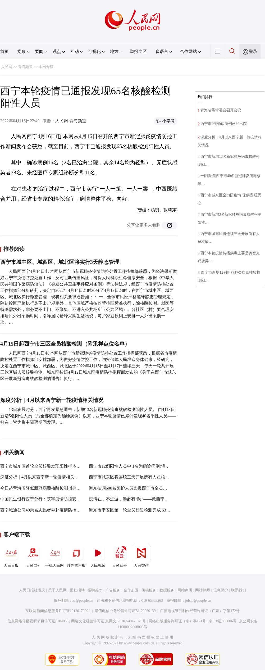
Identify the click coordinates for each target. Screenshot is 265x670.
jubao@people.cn (198, 601)
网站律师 (202, 590)
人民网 (6, 67)
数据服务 (166, 590)
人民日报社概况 (32, 590)
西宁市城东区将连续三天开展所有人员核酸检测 (133, 477)
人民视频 (98, 556)
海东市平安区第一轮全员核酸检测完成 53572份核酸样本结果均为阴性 (154, 510)
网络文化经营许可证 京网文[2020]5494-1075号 (108, 621)
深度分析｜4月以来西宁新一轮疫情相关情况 (51, 400)
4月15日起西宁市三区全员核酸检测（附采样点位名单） (65, 344)
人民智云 (119, 556)
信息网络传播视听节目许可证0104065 (37, 621)
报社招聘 (77, 590)
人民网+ (33, 556)
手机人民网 (54, 556)
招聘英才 (95, 590)
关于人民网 (57, 590)
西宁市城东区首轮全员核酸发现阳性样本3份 (41, 466)
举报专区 (138, 51)
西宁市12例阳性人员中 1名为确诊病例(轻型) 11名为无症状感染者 (149, 466)
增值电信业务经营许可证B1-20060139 (125, 611)
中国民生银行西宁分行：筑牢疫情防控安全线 (42, 499)
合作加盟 (131, 590)
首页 (4, 51)
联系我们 (238, 590)
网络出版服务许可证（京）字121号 (177, 621)
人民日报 (11, 556)
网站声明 (184, 590)
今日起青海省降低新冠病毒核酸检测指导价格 (42, 488)
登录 (253, 51)
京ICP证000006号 (223, 621)
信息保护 (220, 590)
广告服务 (113, 590)
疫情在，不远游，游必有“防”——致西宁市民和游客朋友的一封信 (150, 499)
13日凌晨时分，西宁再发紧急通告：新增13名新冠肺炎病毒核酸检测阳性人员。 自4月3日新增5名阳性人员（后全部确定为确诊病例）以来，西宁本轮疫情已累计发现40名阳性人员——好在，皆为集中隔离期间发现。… (88, 415)
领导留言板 (76, 556)
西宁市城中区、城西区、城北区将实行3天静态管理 (59, 262)
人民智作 (141, 556)
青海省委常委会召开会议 (220, 110)
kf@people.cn (82, 601)
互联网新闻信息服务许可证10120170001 (57, 611)
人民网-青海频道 (70, 121)
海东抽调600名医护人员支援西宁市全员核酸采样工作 (138, 488)
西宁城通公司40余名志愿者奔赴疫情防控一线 (42, 510)
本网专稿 (46, 67)
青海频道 (25, 67)
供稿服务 (148, 590)
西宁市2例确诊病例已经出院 (223, 124)
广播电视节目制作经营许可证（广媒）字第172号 (200, 611)
